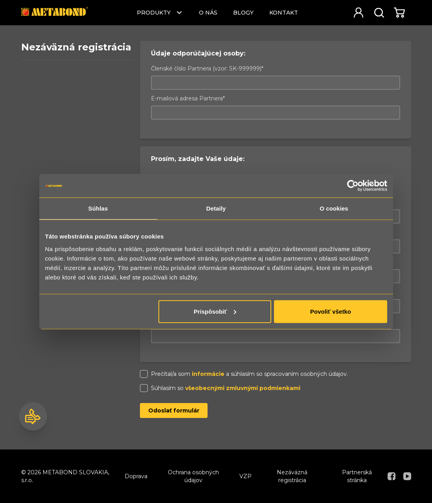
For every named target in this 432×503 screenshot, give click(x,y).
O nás (208, 12)
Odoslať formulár (173, 410)
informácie (208, 373)
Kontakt (283, 12)
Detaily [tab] (216, 208)
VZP (245, 476)
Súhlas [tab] (98, 208)
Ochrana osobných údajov (193, 476)
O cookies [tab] (334, 208)
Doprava (136, 476)
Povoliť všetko (330, 311)
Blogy (243, 12)
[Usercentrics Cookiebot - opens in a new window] (352, 186)
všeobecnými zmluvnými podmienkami (242, 388)
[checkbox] (144, 374)
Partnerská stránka (357, 476)
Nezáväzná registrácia (292, 476)
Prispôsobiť (215, 311)
